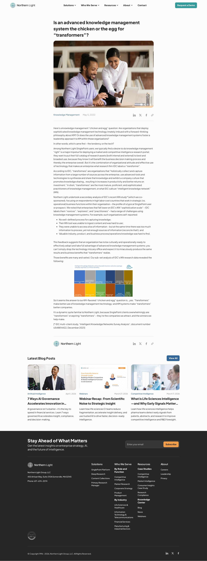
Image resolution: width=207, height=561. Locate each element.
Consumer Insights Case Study (146, 486)
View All (173, 358)
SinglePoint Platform (100, 469)
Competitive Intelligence (120, 478)
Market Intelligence (146, 481)
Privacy (164, 478)
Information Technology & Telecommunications (123, 515)
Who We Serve (89, 5)
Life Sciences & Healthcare (121, 506)
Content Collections (100, 478)
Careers (164, 469)
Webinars (142, 516)
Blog (140, 507)
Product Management (120, 494)
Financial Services (122, 521)
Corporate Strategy (123, 488)
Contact (142, 5)
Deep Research (98, 474)
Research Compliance (143, 493)
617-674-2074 (40, 481)
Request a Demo (186, 5)
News (140, 512)
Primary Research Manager (99, 484)
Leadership (166, 474)
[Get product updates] (145, 444)
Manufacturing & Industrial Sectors (122, 527)
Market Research (122, 484)
